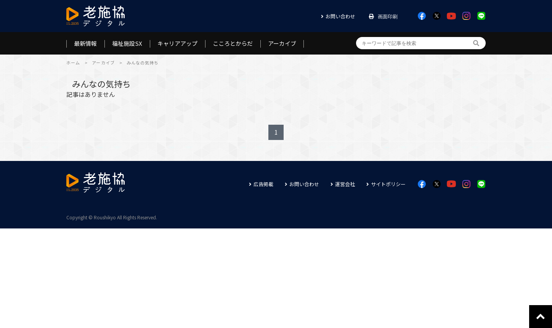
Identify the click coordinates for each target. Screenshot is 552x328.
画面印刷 (388, 16)
